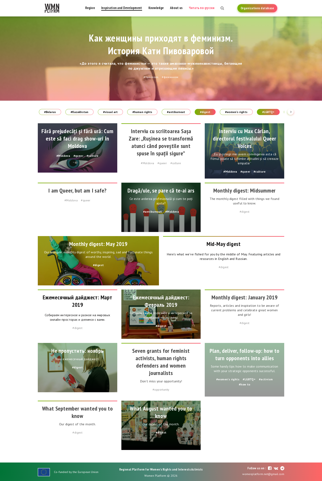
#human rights (142, 112)
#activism (266, 379)
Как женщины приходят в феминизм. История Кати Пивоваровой (161, 44)
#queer (78, 156)
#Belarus (50, 112)
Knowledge (156, 8)
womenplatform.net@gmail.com (263, 474)
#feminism (151, 77)
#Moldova (63, 156)
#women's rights (236, 112)
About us (176, 8)
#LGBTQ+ (268, 112)
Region (90, 8)
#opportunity (161, 389)
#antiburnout (176, 112)
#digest (205, 112)
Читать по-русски (201, 8)
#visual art (110, 112)
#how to (244, 384)
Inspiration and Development (121, 8)
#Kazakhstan (79, 112)
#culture (93, 156)
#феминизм (170, 77)
